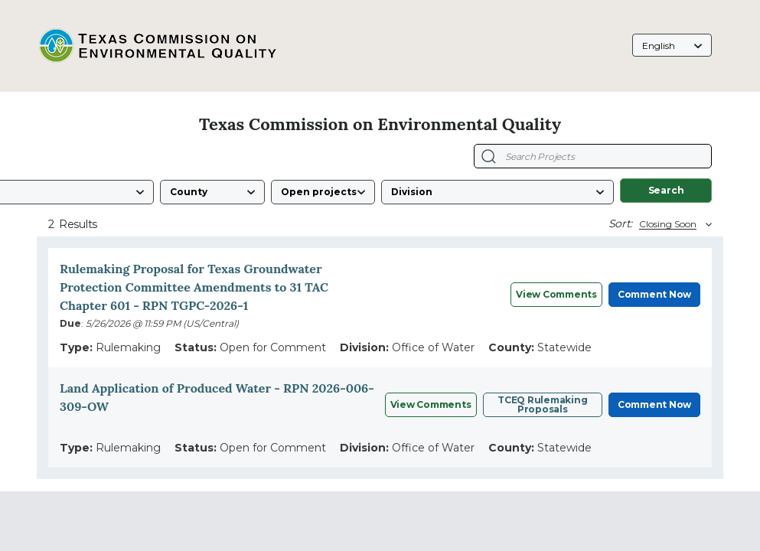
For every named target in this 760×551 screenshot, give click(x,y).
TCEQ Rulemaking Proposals (542, 404)
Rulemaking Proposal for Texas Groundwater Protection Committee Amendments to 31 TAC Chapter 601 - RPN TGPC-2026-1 (194, 287)
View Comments (556, 294)
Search (666, 190)
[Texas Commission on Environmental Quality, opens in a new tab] (156, 45)
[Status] (323, 192)
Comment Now (654, 294)
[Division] (497, 192)
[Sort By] (673, 224)
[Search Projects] (488, 156)
